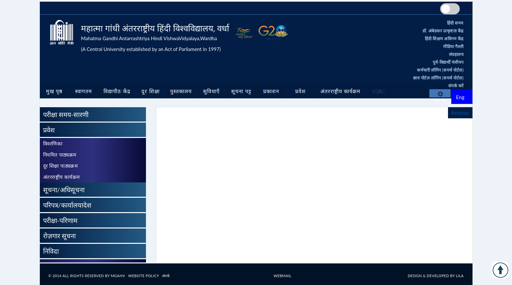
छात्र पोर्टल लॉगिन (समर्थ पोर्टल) (438, 77)
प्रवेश (300, 91)
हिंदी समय (455, 22)
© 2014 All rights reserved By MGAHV (87, 276)
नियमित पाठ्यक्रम (59, 155)
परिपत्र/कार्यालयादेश (67, 205)
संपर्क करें (456, 85)
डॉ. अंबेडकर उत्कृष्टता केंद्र (443, 30)
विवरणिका (53, 143)
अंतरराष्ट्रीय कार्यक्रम (340, 91)
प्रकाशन (271, 91)
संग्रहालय (456, 54)
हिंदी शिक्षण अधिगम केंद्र (444, 38)
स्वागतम (83, 91)
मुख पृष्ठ (54, 91)
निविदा (51, 251)
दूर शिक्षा (150, 91)
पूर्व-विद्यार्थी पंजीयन (448, 62)
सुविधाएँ (211, 91)
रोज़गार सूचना (59, 236)
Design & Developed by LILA (436, 276)
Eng (460, 97)
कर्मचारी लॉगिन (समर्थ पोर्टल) (440, 70)
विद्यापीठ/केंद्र (117, 91)
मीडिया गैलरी (453, 46)
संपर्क (166, 276)
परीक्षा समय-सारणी (66, 114)
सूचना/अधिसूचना (64, 189)
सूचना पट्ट (241, 91)
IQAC (379, 91)
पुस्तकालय (181, 91)
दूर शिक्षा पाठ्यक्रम (60, 166)
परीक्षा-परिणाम (60, 220)
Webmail (283, 276)
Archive (460, 113)
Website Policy (144, 276)
